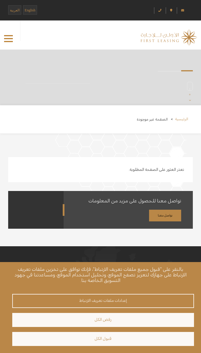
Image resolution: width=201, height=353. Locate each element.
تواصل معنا (165, 215)
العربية (15, 10)
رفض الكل (103, 320)
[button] (8, 38)
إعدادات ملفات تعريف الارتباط (103, 301)
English (30, 10)
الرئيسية (181, 119)
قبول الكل (103, 339)
